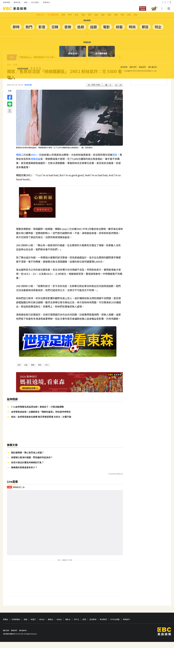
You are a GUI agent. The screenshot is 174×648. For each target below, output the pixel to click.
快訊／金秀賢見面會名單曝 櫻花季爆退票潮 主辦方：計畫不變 (41, 422)
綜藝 (116, 14)
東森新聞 (6, 2)
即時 (63, 14)
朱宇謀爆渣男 (52, 14)
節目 (129, 14)
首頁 (9, 64)
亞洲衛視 (92, 625)
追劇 (96, 14)
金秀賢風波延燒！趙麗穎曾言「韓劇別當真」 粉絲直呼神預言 (41, 417)
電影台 (67, 625)
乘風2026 (41, 14)
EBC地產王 (35, 2)
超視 (84, 625)
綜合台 (41, 625)
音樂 (89, 14)
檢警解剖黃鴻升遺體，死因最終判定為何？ (32, 463)
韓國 (18, 154)
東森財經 (17, 2)
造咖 (25, 2)
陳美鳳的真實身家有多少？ (24, 473)
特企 (135, 14)
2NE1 (34, 154)
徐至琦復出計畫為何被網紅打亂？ (27, 468)
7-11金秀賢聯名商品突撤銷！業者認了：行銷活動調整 (37, 412)
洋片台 (76, 625)
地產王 (33, 625)
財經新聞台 (16, 625)
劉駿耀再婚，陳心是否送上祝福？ (27, 458)
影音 (76, 14)
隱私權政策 (22, 636)
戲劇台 (50, 625)
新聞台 (5, 625)
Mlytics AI (120, 480)
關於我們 (6, 636)
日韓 (83, 14)
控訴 (114, 154)
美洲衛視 (103, 625)
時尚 (122, 14)
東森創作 (126, 625)
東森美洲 (46, 2)
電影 (109, 14)
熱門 (70, 14)
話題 (103, 14)
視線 (33, 159)
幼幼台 (59, 625)
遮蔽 (38, 159)
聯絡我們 (14, 636)
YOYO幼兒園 (114, 625)
